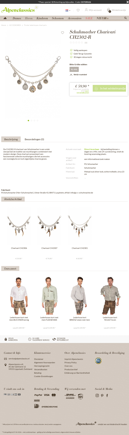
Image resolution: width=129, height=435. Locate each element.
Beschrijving (11, 139)
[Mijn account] (93, 10)
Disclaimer (38, 359)
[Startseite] (6, 18)
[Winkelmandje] (116, 10)
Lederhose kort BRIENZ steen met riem (80, 318)
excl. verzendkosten (83, 92)
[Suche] (115, 18)
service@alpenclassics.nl (19, 358)
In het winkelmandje (110, 88)
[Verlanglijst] (78, 10)
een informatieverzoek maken (97, 159)
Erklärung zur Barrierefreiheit (77, 373)
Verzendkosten (40, 369)
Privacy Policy (70, 362)
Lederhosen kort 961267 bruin (110, 318)
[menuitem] (115, 18)
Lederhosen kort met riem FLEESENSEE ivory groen (49, 318)
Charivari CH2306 (19, 248)
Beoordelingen (35, 139)
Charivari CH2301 (80, 248)
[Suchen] (126, 18)
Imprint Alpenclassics (73, 359)
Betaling (37, 373)
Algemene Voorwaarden (44, 362)
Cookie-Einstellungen (43, 376)
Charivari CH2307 (49, 248)
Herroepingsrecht (42, 366)
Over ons (68, 366)
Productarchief (70, 369)
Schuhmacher (90, 168)
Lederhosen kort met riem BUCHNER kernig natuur (19, 318)
